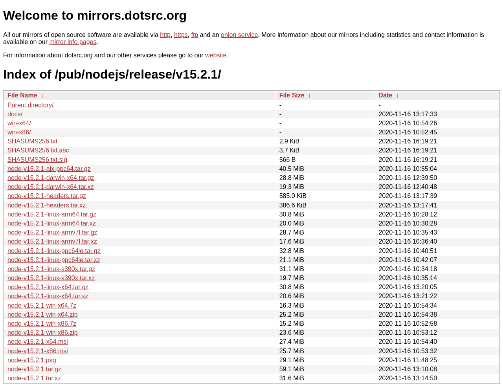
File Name (22, 95)
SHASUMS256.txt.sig (37, 159)
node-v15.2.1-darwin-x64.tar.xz (50, 186)
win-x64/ (19, 123)
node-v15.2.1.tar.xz (34, 378)
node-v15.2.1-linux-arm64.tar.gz (51, 214)
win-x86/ (19, 132)
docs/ (14, 114)
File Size (292, 95)
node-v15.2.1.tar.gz (34, 369)
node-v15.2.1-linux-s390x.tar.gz (51, 269)
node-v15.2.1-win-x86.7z (41, 323)
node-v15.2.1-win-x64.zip (42, 314)
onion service (239, 34)
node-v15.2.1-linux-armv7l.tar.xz (52, 241)
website (215, 55)
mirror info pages (72, 42)
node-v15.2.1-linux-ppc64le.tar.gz (54, 251)
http (165, 34)
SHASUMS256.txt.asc (38, 150)
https (181, 34)
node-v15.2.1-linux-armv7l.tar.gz (52, 232)
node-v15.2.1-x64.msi (37, 341)
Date (385, 95)
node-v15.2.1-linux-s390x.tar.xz (51, 278)
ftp (194, 34)
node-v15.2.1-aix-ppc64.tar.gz (49, 168)
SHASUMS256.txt (32, 141)
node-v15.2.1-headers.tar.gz (46, 196)
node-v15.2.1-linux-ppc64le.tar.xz (53, 260)
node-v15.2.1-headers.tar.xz (46, 205)
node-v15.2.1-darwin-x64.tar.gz (50, 177)
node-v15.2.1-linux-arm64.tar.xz (51, 223)
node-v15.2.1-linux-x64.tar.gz (47, 287)
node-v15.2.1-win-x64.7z (41, 305)
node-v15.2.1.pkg (31, 360)
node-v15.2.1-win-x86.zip (42, 332)
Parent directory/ (30, 105)
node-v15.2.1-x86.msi (37, 351)
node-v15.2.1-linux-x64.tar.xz (47, 296)
